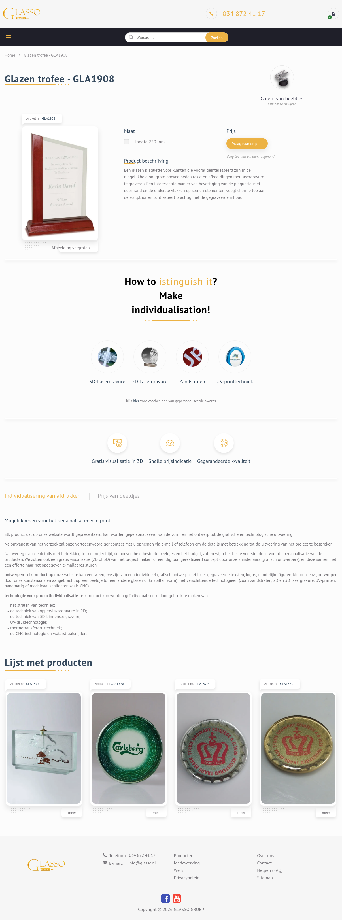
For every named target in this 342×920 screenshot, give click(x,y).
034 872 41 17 (142, 855)
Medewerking (187, 863)
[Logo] (21, 14)
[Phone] (235, 13)
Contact (264, 863)
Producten (184, 855)
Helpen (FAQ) (270, 870)
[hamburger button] (8, 37)
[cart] (333, 13)
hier (136, 401)
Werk (179, 870)
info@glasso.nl (142, 863)
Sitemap (265, 877)
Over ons (265, 855)
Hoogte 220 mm (149, 141)
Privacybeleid (187, 877)
